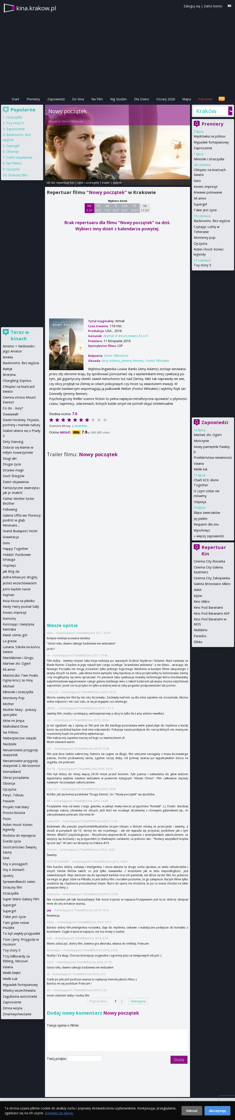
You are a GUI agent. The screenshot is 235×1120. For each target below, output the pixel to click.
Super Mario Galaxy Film (21, 899)
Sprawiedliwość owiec (19, 881)
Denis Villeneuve (72, 121)
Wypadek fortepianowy (211, 142)
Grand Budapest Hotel (20, 531)
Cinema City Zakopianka (212, 578)
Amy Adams (111, 360)
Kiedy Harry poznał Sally (21, 606)
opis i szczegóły (88, 182)
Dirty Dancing (13, 441)
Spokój (8, 875)
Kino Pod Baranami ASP (212, 613)
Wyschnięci (202, 530)
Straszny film (17, 175)
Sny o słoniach (13, 869)
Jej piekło (200, 518)
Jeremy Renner (132, 360)
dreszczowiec (128, 336)
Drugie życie (12, 464)
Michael (8, 686)
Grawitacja (11, 537)
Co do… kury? (13, 408)
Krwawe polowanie (208, 192)
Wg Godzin (118, 99)
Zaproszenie (203, 148)
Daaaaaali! (10, 414)
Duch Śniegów (13, 476)
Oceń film (80, 426)
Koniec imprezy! (205, 186)
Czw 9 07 (125, 208)
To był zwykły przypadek (21, 933)
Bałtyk (7, 369)
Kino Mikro (202, 601)
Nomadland (12, 771)
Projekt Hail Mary (16, 807)
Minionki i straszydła (209, 159)
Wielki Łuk (10, 978)
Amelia (8, 357)
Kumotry (9, 618)
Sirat (6, 858)
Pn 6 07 (98, 208)
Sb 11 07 (145, 208)
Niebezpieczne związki (19, 738)
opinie (117, 182)
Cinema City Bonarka (209, 561)
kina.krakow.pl (36, 8)
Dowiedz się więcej (59, 1113)
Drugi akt (10, 458)
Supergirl (200, 204)
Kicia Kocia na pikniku (19, 601)
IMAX (197, 590)
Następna (138, 1001)
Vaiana (199, 463)
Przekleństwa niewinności (213, 457)
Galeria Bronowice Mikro (212, 584)
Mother (8, 704)
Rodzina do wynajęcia (19, 835)
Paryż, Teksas (13, 795)
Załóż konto (213, 6)
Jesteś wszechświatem (20, 583)
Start (15, 99)
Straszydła (14, 117)
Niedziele (10, 744)
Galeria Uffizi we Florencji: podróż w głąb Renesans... (22, 520)
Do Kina (78, 99)
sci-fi (144, 336)
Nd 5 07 (89, 208)
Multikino (200, 630)
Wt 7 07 (107, 208)
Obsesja (12, 151)
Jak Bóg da (11, 571)
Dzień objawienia (19, 157)
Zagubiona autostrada (20, 996)
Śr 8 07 (116, 208)
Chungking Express (17, 380)
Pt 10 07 (134, 208)
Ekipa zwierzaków (207, 512)
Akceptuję (217, 1111)
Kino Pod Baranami (208, 607)
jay (49, 910)
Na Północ (14, 163)
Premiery (33, 99)
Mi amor (200, 198)
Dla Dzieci (141, 99)
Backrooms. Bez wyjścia (212, 221)
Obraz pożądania (16, 777)
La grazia (10, 641)
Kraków (206, 111)
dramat (109, 336)
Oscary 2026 (165, 99)
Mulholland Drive (15, 726)
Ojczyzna (200, 243)
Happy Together (15, 548)
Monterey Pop (14, 698)
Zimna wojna (12, 1008)
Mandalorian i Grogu (18, 658)
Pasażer (9, 801)
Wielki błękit (12, 973)
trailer (106, 182)
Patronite (205, 99)
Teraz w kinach (20, 335)
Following (10, 509)
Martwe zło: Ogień (208, 435)
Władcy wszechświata (19, 990)
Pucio (7, 818)
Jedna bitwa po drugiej (20, 577)
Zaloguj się (192, 6)
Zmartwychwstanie (17, 1014)
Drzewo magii (13, 470)
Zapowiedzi (56, 99)
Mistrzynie (201, 441)
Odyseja (200, 502)
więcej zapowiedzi (210, 536)
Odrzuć (192, 1111)
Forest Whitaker (157, 360)
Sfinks (198, 642)
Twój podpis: (57, 1058)
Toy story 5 (202, 265)
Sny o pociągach (15, 864)
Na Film (97, 99)
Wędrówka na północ (210, 136)
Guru (197, 180)
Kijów (198, 596)
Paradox (200, 636)
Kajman (8, 595)
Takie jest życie (205, 210)
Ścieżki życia (12, 841)
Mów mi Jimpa (13, 720)
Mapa (186, 99)
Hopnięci (9, 565)
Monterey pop (204, 237)
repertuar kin (65, 182)
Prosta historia (14, 812)
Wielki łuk (200, 469)
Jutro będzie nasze (17, 589)
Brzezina (9, 374)
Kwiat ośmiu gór (15, 635)
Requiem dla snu (206, 524)
